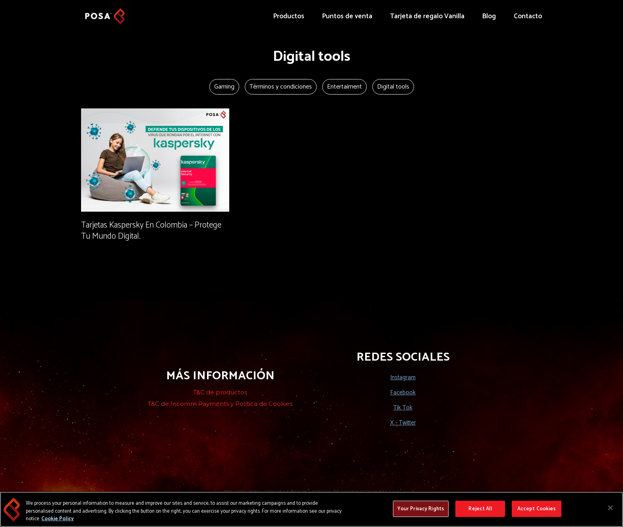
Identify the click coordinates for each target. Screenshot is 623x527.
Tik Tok (402, 408)
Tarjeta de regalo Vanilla (427, 16)
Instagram (403, 377)
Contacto (528, 16)
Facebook (403, 393)
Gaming (224, 86)
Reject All (479, 509)
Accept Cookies (536, 509)
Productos (288, 16)
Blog (489, 16)
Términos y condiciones (281, 86)
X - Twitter (403, 423)
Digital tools (393, 86)
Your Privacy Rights (420, 509)
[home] (105, 12)
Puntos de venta (347, 16)
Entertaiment (344, 86)
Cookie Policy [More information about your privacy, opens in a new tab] (57, 519)
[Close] (610, 508)
